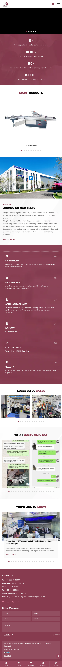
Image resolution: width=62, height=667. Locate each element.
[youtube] (3, 602)
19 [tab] (51, 492)
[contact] (31, 664)
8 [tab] (37, 150)
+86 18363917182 (12, 587)
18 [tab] (49, 492)
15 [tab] (41, 492)
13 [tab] (37, 492)
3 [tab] (26, 150)
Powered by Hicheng (11, 649)
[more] (31, 239)
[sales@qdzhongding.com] (18, 664)
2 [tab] (24, 150)
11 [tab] (41, 422)
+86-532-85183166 (12, 580)
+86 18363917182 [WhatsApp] (17, 583)
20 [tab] (54, 492)
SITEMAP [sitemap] (7, 656)
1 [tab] (21, 150)
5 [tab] (27, 422)
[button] (26, 31)
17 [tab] (46, 492)
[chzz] (7, 652)
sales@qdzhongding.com (17, 593)
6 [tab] (33, 150)
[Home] (6, 664)
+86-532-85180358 (13, 590)
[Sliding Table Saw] (31, 122)
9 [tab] (40, 150)
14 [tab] (39, 492)
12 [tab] (44, 422)
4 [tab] (28, 150)
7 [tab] (35, 150)
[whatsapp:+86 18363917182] (43, 664)
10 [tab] (39, 422)
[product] (56, 664)
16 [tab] (44, 492)
